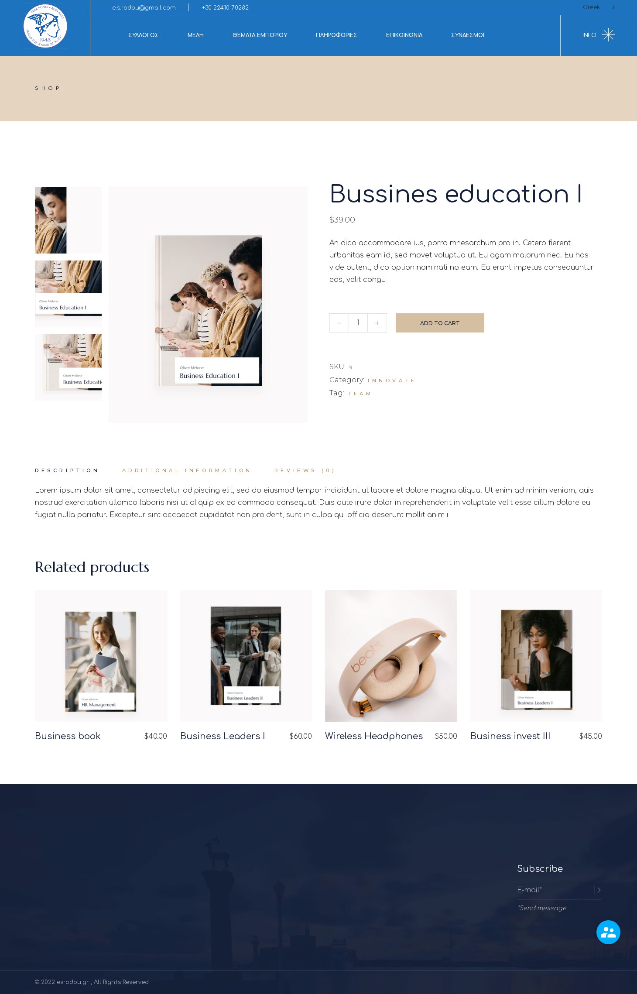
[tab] (67, 471)
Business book (68, 736)
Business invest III (510, 736)
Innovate (392, 380)
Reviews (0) (305, 470)
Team (360, 394)
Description (67, 470)
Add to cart (440, 323)
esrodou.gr (74, 982)
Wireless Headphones (374, 736)
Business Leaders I (222, 736)
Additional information (187, 470)
